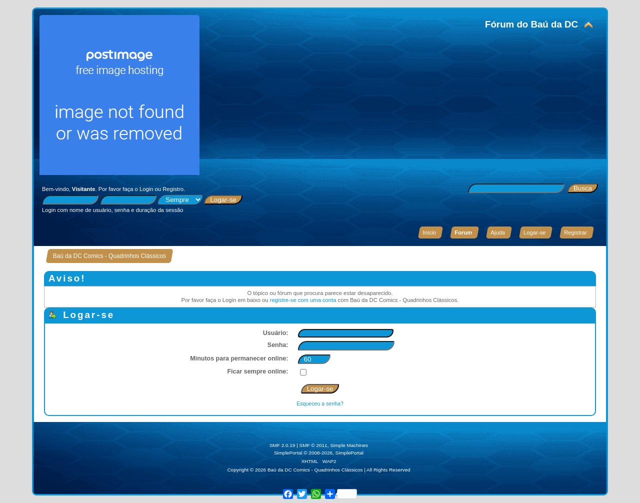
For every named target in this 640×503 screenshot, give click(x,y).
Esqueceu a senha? (320, 403)
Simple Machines (349, 445)
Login (146, 189)
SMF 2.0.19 (283, 445)
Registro (173, 189)
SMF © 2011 (314, 445)
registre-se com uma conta (303, 300)
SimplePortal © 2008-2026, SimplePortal (319, 453)
